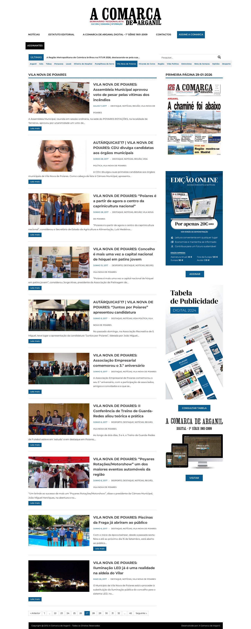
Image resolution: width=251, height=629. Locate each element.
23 (61, 613)
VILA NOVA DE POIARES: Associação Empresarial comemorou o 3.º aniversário (119, 360)
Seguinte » (141, 613)
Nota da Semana (202, 64)
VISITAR (194, 478)
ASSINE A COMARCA (191, 34)
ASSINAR (194, 274)
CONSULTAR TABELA (194, 408)
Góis (41, 64)
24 (68, 613)
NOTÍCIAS (34, 34)
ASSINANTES (35, 45)
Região (161, 64)
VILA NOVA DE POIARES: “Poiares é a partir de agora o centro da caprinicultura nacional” (124, 201)
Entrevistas (186, 64)
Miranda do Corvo (147, 64)
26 (80, 613)
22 (55, 613)
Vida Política (173, 64)
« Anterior (35, 613)
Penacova (58, 64)
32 (119, 613)
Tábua (49, 64)
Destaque (116, 106)
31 (113, 613)
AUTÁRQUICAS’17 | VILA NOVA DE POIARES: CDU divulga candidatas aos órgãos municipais (123, 148)
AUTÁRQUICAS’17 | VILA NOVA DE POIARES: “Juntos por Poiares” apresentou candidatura (123, 307)
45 (130, 613)
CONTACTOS (163, 34)
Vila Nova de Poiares (126, 64)
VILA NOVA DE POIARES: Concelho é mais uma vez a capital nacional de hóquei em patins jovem (124, 254)
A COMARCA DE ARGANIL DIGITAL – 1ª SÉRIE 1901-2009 (115, 34)
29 (100, 613)
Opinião (216, 64)
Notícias (127, 106)
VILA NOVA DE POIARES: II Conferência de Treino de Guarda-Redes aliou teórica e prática (123, 411)
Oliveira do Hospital (83, 64)
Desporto (226, 64)
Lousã (68, 64)
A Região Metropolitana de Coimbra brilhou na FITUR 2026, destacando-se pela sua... (93, 57)
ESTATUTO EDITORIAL (61, 34)
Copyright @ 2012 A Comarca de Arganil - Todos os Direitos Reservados (65, 625)
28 (93, 613)
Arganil (33, 64)
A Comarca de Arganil (209, 625)
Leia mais (35, 128)
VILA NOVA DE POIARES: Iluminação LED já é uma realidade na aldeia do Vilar (124, 568)
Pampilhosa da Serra (104, 64)
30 (106, 613)
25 (74, 613)
